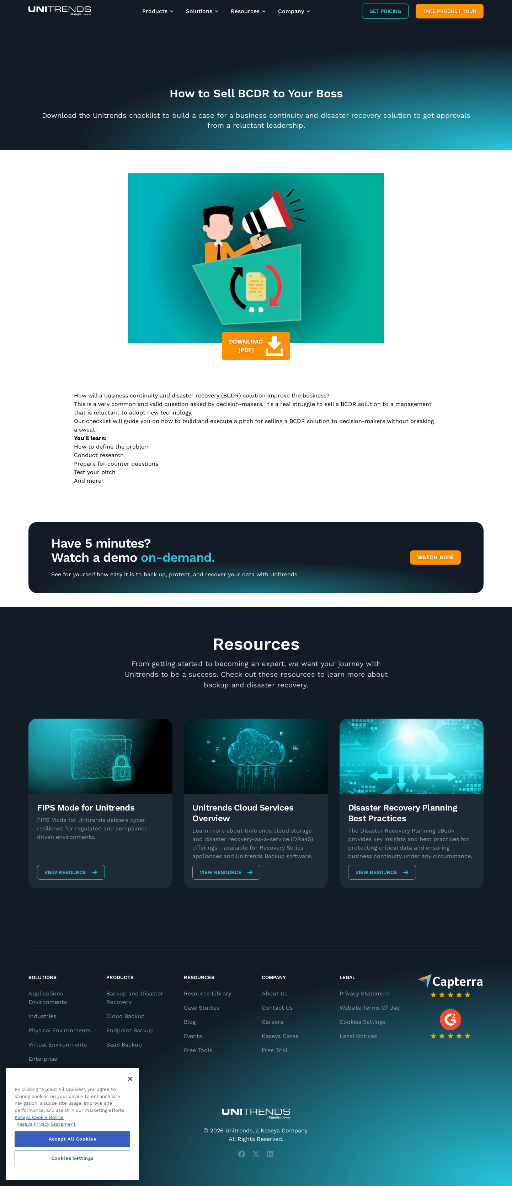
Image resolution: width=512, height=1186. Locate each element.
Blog (190, 1021)
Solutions (202, 11)
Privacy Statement (365, 993)
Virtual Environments (57, 1044)
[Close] (130, 1079)
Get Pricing (385, 11)
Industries (42, 1016)
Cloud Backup (125, 1016)
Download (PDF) (256, 346)
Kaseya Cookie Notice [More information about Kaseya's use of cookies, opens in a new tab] (39, 1117)
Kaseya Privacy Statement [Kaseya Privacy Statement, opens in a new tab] (46, 1124)
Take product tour (449, 11)
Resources (249, 11)
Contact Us (277, 1007)
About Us (274, 993)
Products (158, 11)
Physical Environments (59, 1030)
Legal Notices (358, 1036)
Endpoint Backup (130, 1030)
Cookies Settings (362, 1021)
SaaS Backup (124, 1044)
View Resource (70, 872)
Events (193, 1036)
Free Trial (275, 1050)
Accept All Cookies (72, 1139)
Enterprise (42, 1058)
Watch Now (435, 557)
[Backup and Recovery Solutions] (59, 11)
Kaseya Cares (280, 1036)
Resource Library (207, 993)
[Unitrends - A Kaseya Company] (256, 1114)
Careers (272, 1021)
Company (294, 11)
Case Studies (201, 1007)
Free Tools (198, 1050)
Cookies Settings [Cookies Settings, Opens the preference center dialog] (72, 1158)
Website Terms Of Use (369, 1007)
